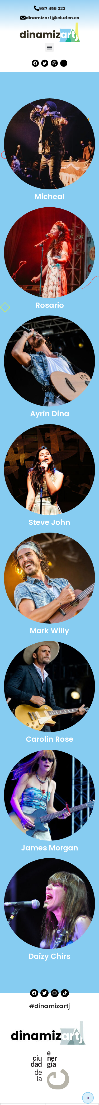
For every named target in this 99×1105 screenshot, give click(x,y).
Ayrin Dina (49, 414)
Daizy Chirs (49, 956)
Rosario (49, 305)
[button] (49, 47)
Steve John (49, 522)
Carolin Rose (49, 739)
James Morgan (49, 848)
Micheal (49, 197)
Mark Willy (49, 631)
